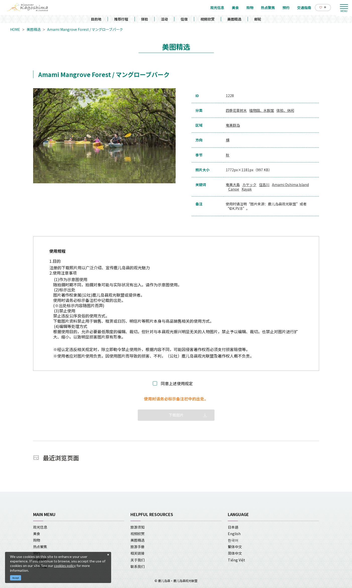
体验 (144, 19)
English (234, 533)
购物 (36, 540)
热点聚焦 (40, 546)
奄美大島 (233, 184)
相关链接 (137, 553)
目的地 (96, 19)
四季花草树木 (236, 110)
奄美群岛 (233, 125)
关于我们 (137, 559)
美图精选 (234, 19)
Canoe (233, 189)
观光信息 (40, 527)
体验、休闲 (285, 110)
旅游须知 (137, 527)
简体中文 (235, 553)
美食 (36, 533)
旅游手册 (137, 546)
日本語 (233, 527)
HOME (15, 29)
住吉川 (264, 184)
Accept (15, 577)
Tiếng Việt (236, 559)
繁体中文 (235, 546)
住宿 (184, 19)
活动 (164, 19)
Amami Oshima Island (290, 184)
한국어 (233, 540)
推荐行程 (121, 19)
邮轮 (257, 19)
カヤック (249, 184)
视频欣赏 (207, 19)
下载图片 (176, 414)
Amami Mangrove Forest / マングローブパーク (85, 29)
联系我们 (137, 566)
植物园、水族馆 (261, 110)
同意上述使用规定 (177, 383)
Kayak (247, 189)
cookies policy (65, 565)
